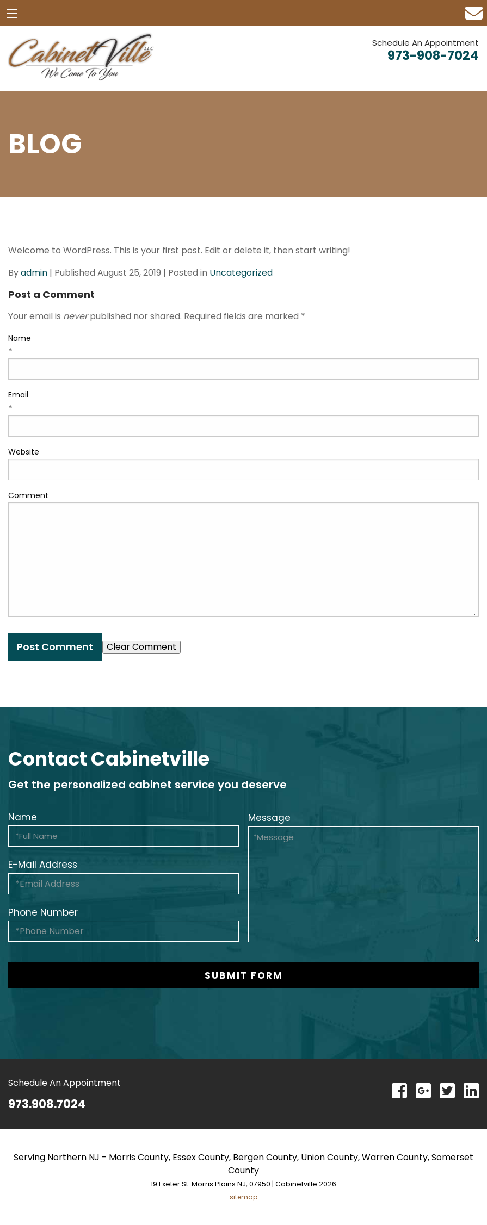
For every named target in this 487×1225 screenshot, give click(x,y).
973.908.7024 (46, 1104)
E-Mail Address (42, 864)
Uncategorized (241, 272)
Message (269, 817)
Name (19, 338)
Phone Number (43, 912)
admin (34, 272)
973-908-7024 (433, 55)
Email (18, 394)
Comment (28, 495)
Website (23, 451)
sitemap (243, 1197)
